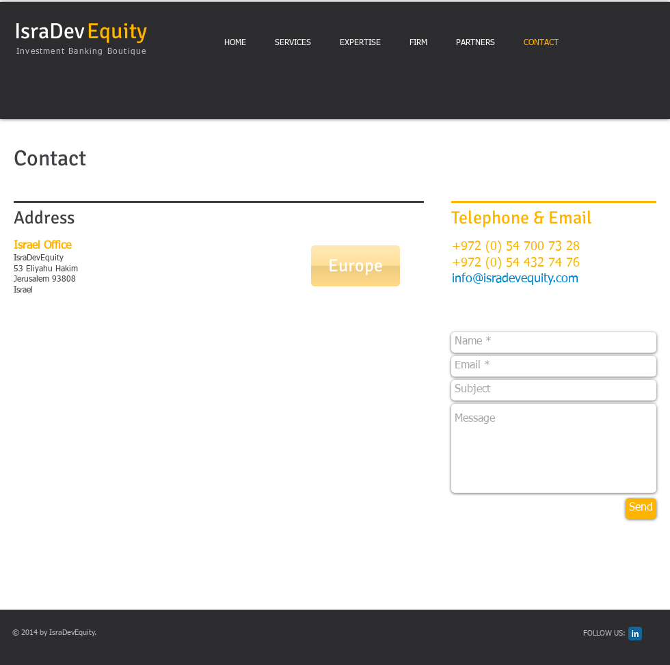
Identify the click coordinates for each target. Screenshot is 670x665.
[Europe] (355, 265)
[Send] (641, 508)
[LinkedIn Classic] (635, 633)
